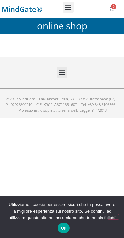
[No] (113, 217)
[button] (68, 7)
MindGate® (22, 9)
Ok (63, 228)
